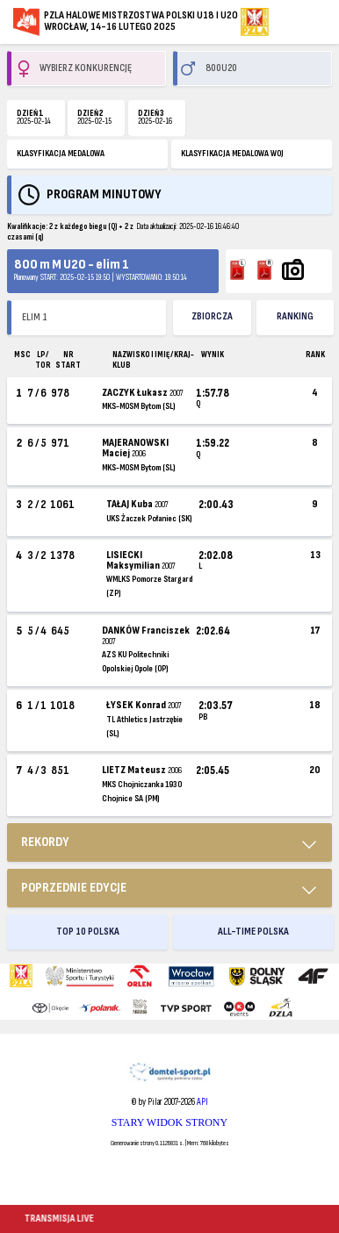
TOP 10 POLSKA (87, 931)
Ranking (295, 316)
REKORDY (45, 842)
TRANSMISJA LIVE (60, 1218)
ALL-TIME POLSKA (253, 931)
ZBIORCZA (212, 316)
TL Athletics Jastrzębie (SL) (144, 726)
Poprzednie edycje (73, 887)
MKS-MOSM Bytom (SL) (138, 406)
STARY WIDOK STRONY (169, 1122)
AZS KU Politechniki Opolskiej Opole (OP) (135, 661)
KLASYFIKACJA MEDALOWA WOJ (232, 153)
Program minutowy (104, 194)
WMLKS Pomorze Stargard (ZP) (149, 586)
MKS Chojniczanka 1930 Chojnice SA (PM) (142, 791)
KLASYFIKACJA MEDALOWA (61, 153)
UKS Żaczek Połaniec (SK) (148, 518)
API (202, 1102)
